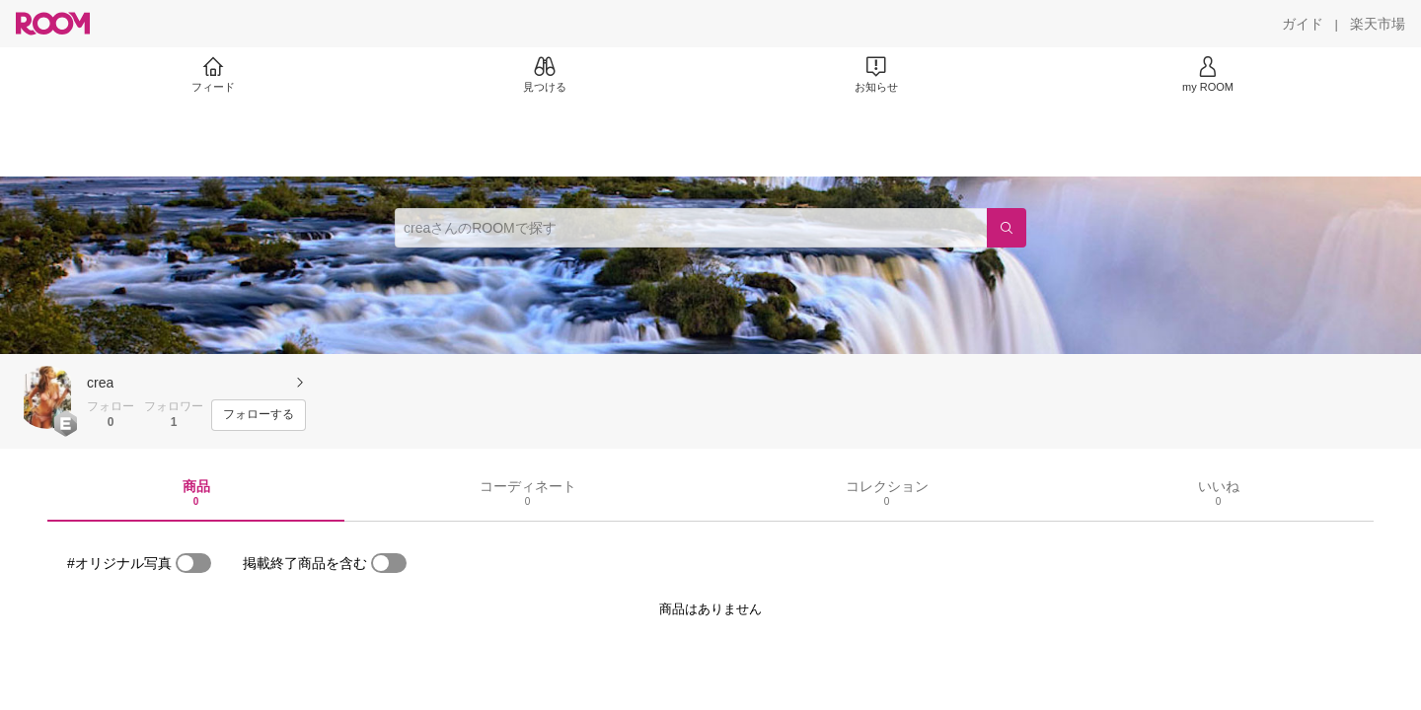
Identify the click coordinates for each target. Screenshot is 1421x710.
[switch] (193, 563)
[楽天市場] (1377, 24)
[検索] (1006, 228)
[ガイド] (1302, 24)
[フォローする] (258, 415)
